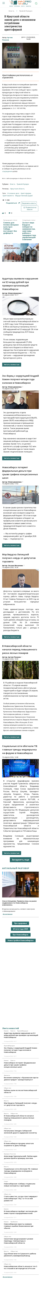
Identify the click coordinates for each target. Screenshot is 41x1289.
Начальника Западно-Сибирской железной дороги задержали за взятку (20, 1132)
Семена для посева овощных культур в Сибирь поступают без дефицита (11, 228)
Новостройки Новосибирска (20, 940)
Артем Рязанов (14, 657)
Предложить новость (29, 203)
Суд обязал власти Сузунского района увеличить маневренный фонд (20, 1254)
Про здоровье (20, 923)
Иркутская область (17, 189)
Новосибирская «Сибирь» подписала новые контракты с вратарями (19, 1185)
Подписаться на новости (29, 208)
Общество (7, 1088)
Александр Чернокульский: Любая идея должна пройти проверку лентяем (20, 1157)
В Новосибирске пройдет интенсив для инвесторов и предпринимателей (20, 1212)
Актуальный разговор (15, 868)
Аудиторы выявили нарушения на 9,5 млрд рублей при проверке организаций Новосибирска (21, 1035)
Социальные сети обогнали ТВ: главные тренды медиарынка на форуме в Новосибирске (20, 750)
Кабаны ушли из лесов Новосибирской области (20, 1091)
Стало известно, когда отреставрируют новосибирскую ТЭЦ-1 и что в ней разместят (21, 1198)
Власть (11, 11)
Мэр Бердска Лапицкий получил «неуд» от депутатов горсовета (19, 558)
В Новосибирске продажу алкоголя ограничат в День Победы (19, 1144)
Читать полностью (11, 364)
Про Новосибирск (20, 934)
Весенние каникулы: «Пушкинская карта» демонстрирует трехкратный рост (21, 1078)
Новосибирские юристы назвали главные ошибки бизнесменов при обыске (18, 1226)
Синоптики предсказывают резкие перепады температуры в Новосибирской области (18, 1241)
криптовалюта (8, 196)
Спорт (6, 1181)
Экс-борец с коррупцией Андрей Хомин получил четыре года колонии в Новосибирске (20, 379)
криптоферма (26, 193)
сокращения (7, 171)
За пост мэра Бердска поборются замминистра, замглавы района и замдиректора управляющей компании (29, 231)
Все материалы (7, 914)
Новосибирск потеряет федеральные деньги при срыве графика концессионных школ (20, 1065)
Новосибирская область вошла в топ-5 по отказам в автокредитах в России (20, 1267)
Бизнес (6, 1030)
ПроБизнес (14, 1221)
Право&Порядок (25, 11)
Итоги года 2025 (20, 929)
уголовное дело (13, 193)
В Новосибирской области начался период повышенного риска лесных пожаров (19, 649)
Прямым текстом (10, 1153)
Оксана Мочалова (15, 565)
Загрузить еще (20, 859)
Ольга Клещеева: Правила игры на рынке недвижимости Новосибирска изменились (19, 903)
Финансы (7, 1075)
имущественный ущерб (24, 196)
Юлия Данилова (15, 293)
